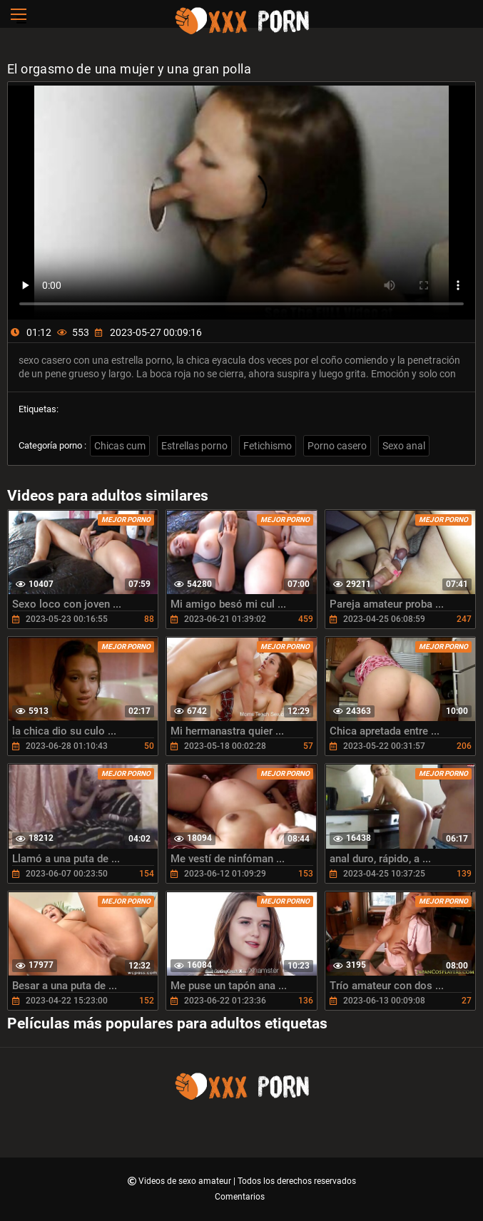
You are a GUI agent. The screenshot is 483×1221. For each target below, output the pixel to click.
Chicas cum (120, 445)
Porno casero (337, 445)
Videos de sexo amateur (185, 1181)
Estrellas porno (194, 445)
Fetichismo (267, 445)
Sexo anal (403, 445)
